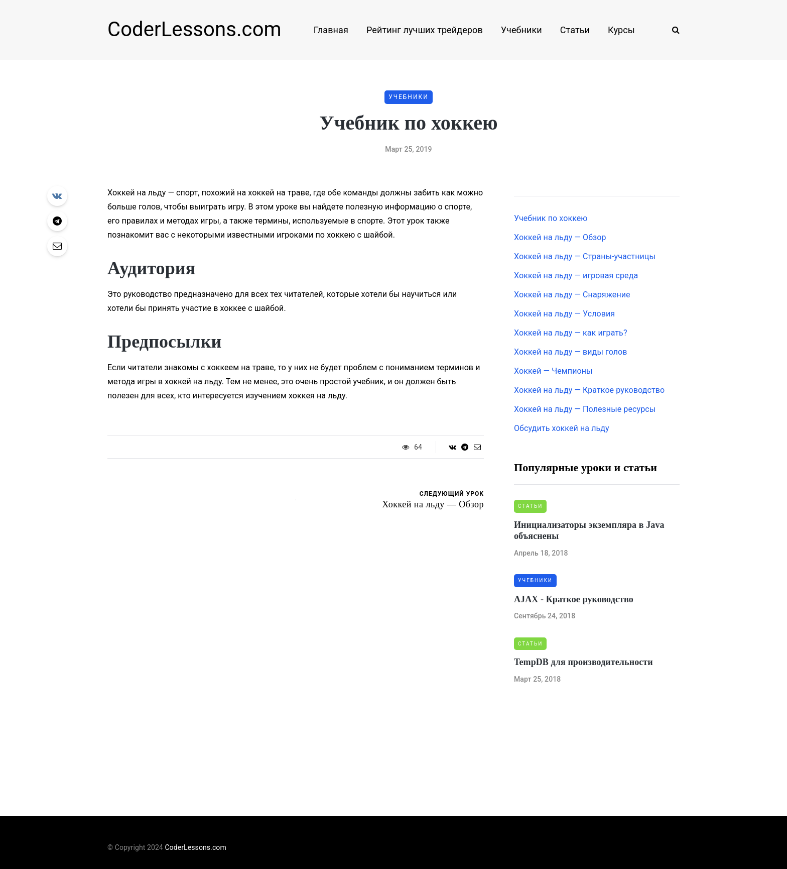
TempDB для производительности (583, 662)
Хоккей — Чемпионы (553, 371)
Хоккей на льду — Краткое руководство (589, 390)
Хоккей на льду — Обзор (560, 237)
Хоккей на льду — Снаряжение (572, 294)
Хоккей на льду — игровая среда (576, 275)
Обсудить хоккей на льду (561, 428)
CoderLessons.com (194, 29)
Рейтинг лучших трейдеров (424, 30)
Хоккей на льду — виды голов (570, 352)
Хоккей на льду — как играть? (570, 333)
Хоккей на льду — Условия (564, 313)
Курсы (621, 30)
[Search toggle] (672, 30)
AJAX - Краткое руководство (573, 599)
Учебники (521, 30)
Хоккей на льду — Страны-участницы (584, 256)
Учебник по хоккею (551, 218)
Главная (331, 30)
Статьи (575, 30)
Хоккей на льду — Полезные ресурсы (584, 409)
